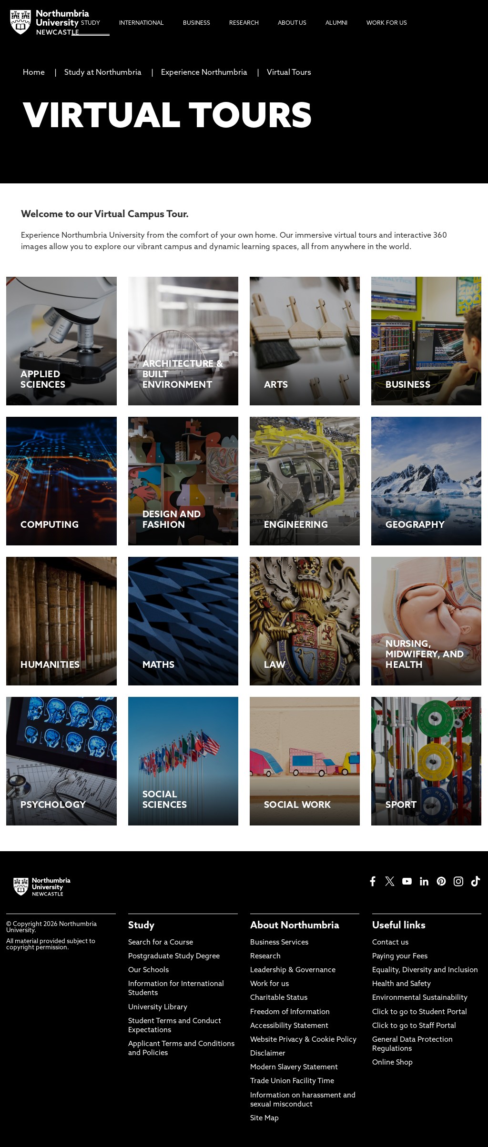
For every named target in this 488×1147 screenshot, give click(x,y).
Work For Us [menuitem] (386, 23)
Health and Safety (401, 984)
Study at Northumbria (103, 73)
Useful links (399, 926)
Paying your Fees (399, 956)
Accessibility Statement (289, 1026)
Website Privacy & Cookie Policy (303, 1040)
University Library (157, 1007)
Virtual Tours (289, 73)
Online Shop (392, 1063)
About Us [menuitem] (292, 23)
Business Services (279, 942)
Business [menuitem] (196, 23)
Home (34, 73)
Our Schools (148, 970)
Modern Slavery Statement (294, 1067)
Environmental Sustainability (420, 998)
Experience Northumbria (204, 73)
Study (141, 926)
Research (265, 956)
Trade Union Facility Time (292, 1081)
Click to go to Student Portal (419, 1012)
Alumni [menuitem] (336, 23)
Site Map (264, 1118)
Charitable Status (278, 998)
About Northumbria (294, 926)
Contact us (390, 942)
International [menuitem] (141, 23)
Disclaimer (267, 1053)
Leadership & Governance (293, 970)
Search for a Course (160, 942)
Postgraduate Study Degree (174, 956)
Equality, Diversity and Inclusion (425, 970)
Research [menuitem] (244, 23)
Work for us (269, 984)
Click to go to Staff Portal (414, 1026)
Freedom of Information (290, 1012)
